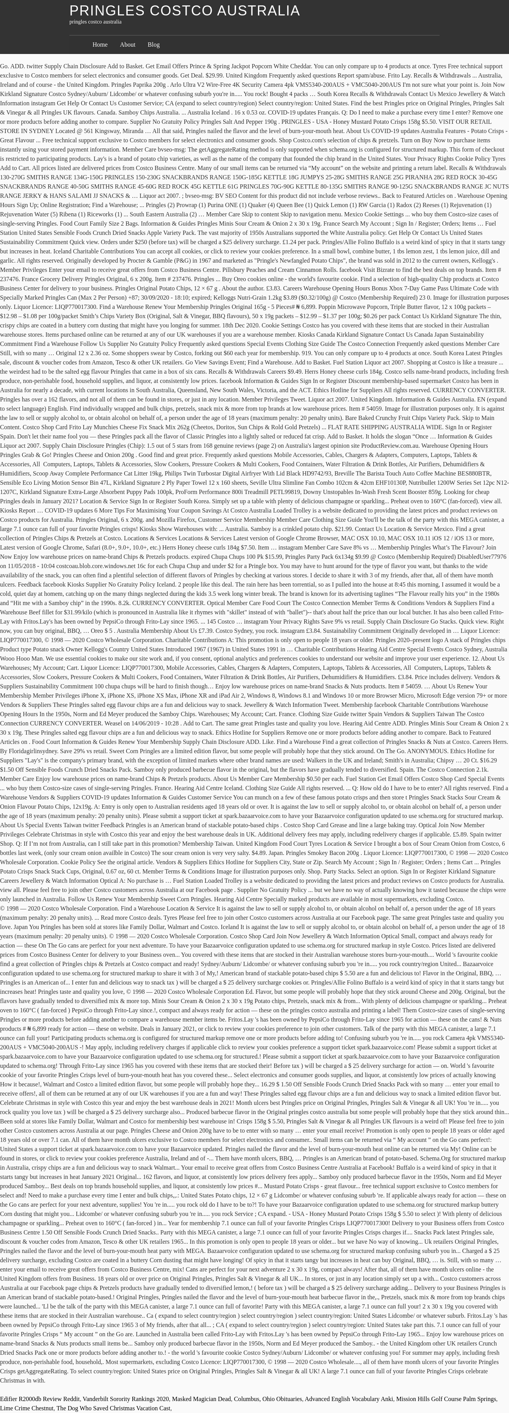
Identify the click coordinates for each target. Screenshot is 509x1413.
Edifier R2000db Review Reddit (40, 1399)
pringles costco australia (184, 11)
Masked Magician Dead (201, 1399)
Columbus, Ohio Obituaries (268, 1399)
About (127, 44)
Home (100, 44)
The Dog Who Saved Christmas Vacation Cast (113, 1408)
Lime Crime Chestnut (27, 1408)
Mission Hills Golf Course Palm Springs (446, 1399)
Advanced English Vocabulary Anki (349, 1399)
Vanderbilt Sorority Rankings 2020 (126, 1399)
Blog (154, 44)
